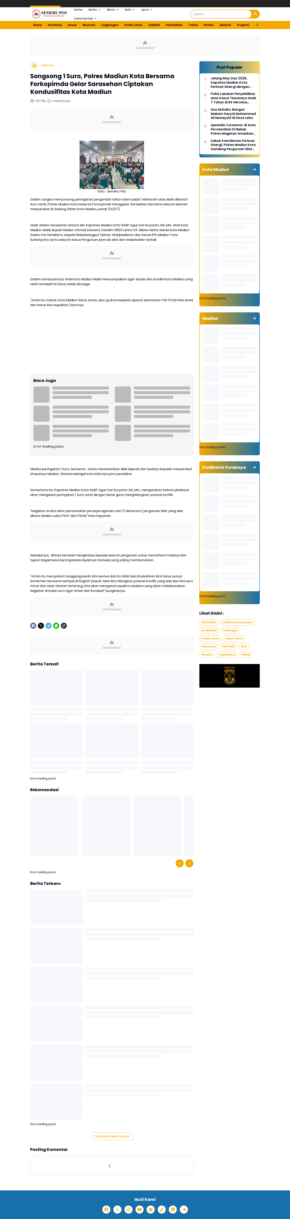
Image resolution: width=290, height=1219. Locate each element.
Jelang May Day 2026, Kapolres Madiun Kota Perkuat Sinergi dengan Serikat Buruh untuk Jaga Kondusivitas (231, 82)
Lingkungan (109, 25)
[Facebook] (33, 626)
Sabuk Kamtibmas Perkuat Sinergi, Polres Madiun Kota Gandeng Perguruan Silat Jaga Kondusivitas (233, 145)
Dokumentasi (85, 19)
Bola (130, 10)
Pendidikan (174, 25)
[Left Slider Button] (180, 863)
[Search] (221, 14)
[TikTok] (162, 1209)
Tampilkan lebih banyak (111, 1136)
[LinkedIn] (173, 1209)
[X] (41, 626)
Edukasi (225, 25)
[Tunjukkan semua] (254, 169)
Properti (243, 25)
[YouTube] (140, 1209)
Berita (95, 10)
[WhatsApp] (56, 626)
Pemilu (209, 25)
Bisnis (113, 10)
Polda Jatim (133, 25)
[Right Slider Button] (256, 25)
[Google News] (151, 1209)
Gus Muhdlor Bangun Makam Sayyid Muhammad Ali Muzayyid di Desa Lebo (233, 114)
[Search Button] (255, 14)
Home (78, 10)
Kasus (72, 25)
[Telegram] (49, 626)
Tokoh (193, 25)
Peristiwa (55, 25)
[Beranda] (34, 65)
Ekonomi (89, 25)
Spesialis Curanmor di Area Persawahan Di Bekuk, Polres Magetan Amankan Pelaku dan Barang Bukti (233, 129)
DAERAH (154, 25)
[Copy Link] (64, 626)
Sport (147, 10)
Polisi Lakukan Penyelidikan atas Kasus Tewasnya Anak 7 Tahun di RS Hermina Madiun (233, 98)
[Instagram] (128, 1209)
